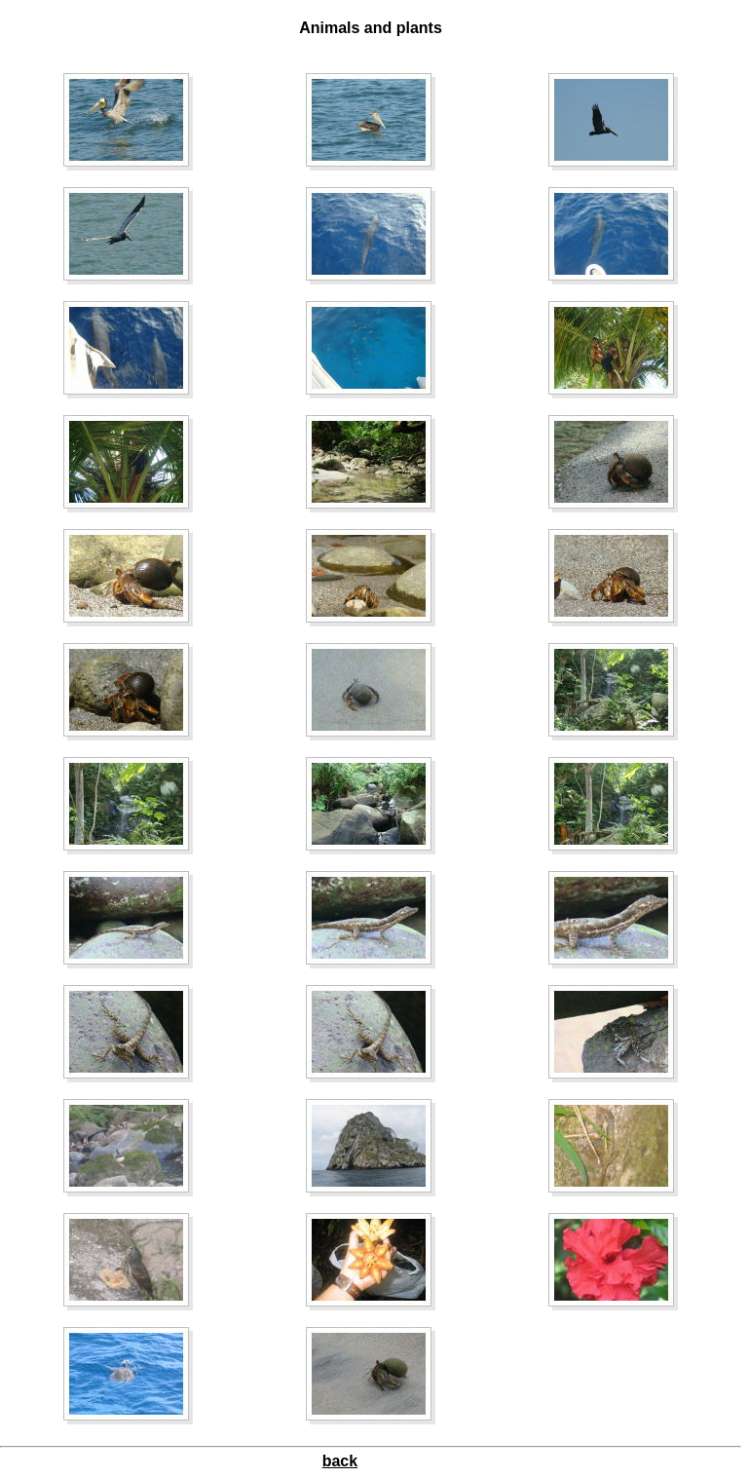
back (339, 1461)
